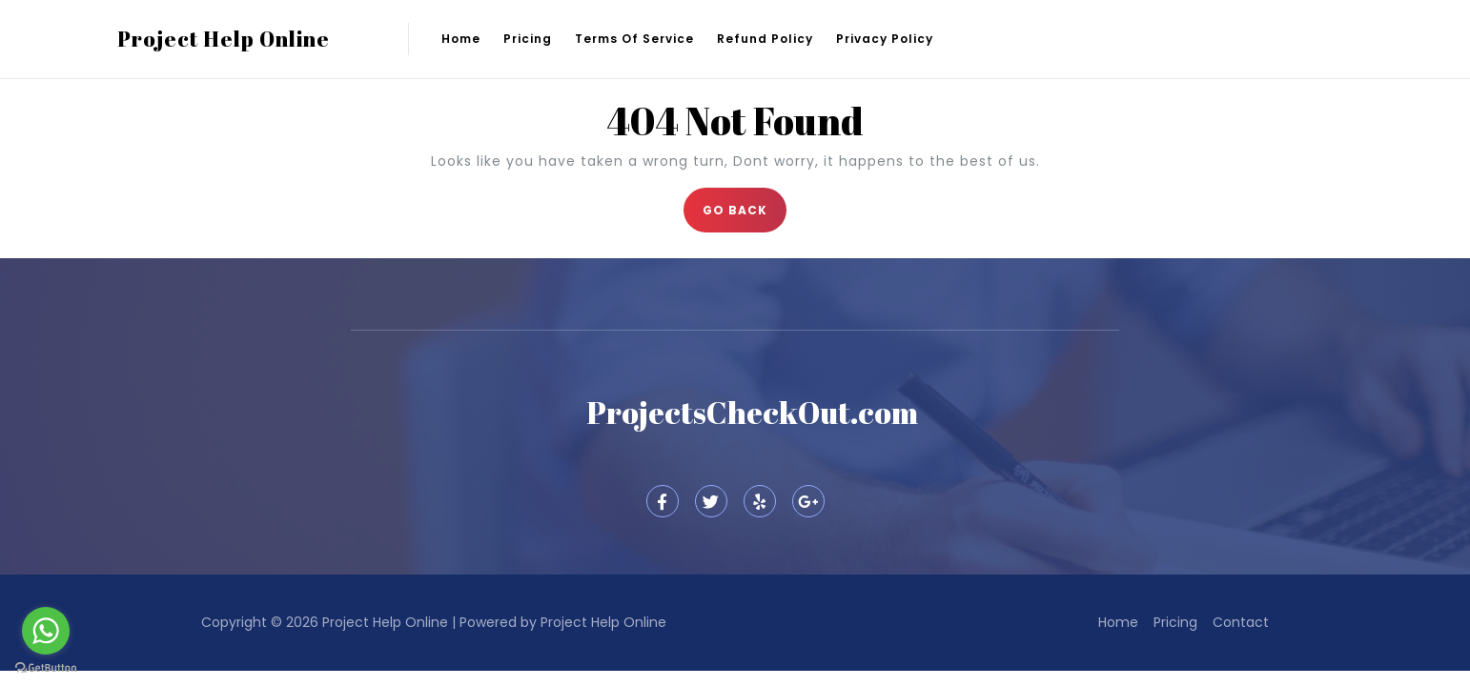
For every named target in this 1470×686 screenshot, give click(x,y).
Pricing (527, 38)
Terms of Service (634, 38)
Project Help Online (223, 38)
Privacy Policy (884, 38)
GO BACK (744, 203)
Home (460, 38)
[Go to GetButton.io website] (45, 667)
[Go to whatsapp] (46, 631)
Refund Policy (765, 38)
